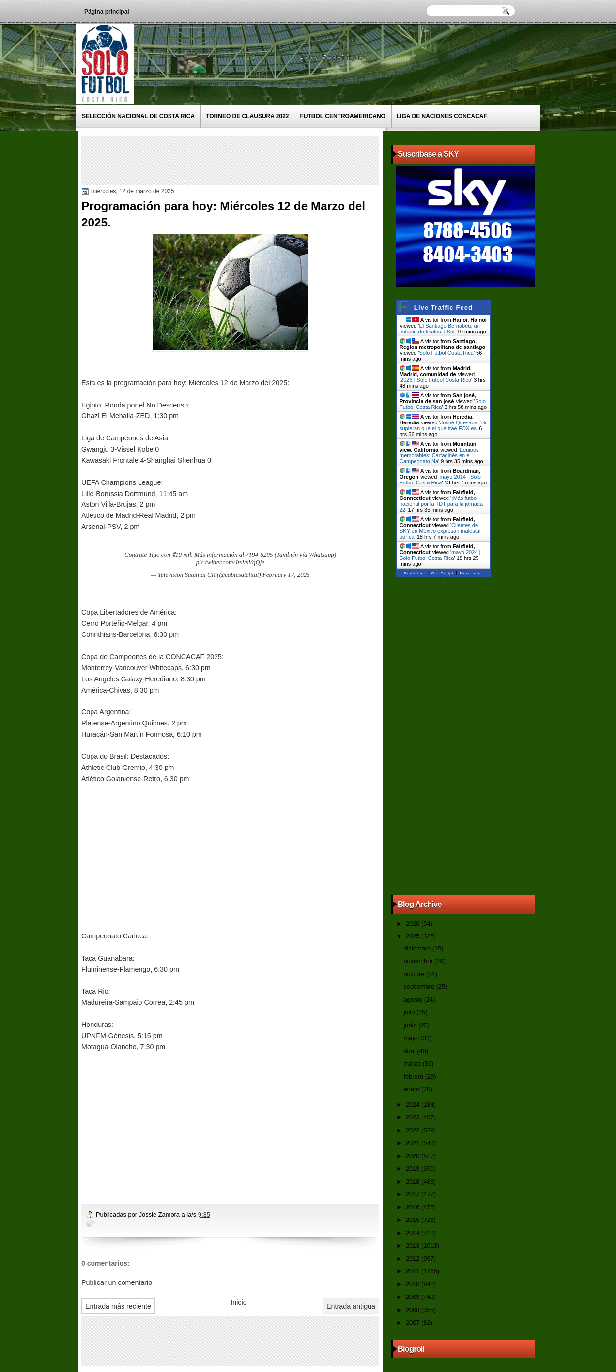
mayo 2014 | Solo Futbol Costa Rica (440, 479)
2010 (413, 1284)
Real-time (414, 573)
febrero (414, 1076)
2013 (413, 1245)
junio (410, 1025)
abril (410, 1051)
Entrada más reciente (118, 1306)
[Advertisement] (260, 159)
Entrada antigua (350, 1306)
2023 (413, 1117)
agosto (413, 999)
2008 (413, 1309)
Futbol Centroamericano (342, 116)
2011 (413, 1271)
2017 (413, 1194)
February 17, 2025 (286, 574)
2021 (413, 1142)
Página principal (106, 11)
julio (409, 1012)
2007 (413, 1322)
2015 (413, 1219)
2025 (413, 936)
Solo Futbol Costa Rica (446, 353)
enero (412, 1089)
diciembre (417, 948)
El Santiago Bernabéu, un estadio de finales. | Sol (440, 328)
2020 (413, 1156)
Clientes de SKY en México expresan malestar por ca (440, 531)
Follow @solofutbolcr (332, 57)
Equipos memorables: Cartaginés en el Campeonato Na (439, 455)
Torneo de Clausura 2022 (247, 116)
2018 (413, 1181)
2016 (413, 1207)
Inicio (238, 1302)
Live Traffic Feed (443, 307)
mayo (411, 1037)
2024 (413, 1104)
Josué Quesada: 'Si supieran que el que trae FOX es (443, 425)
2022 (413, 1130)
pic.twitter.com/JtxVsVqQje (230, 562)
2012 (413, 1258)
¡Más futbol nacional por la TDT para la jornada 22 (441, 504)
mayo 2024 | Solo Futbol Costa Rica (440, 555)
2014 (413, 1232)
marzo (412, 1063)
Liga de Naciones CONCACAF (442, 116)
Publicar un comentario (116, 1282)
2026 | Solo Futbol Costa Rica (435, 380)
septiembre (419, 986)
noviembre (418, 961)
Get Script (442, 573)
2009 (413, 1296)
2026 (413, 923)
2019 (413, 1168)
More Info (470, 573)
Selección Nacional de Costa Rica (138, 116)
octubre (414, 974)
